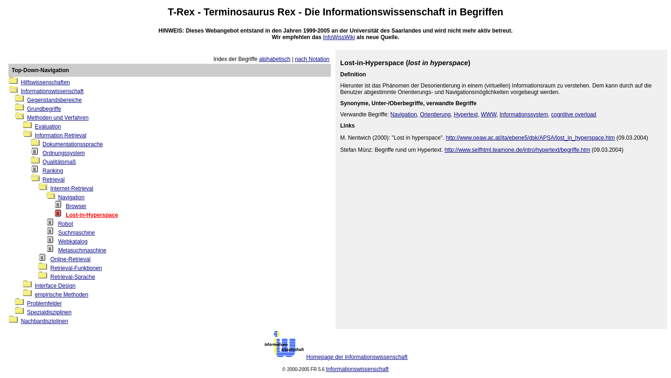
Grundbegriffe (44, 109)
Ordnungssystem (63, 153)
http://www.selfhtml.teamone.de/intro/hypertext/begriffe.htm (517, 150)
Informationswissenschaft (384, 12)
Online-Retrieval (70, 259)
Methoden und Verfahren (58, 118)
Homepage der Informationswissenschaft (356, 357)
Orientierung (435, 114)
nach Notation (312, 59)
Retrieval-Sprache (72, 277)
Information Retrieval (61, 135)
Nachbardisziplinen (44, 321)
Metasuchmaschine (82, 250)
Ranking (52, 171)
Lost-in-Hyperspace (92, 215)
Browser (76, 206)
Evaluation (48, 126)
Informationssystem (524, 114)
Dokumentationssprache (72, 144)
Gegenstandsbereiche (54, 100)
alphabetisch (274, 59)
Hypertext (466, 114)
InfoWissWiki (339, 37)
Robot (65, 224)
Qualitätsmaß (58, 162)
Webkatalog (73, 241)
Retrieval (53, 179)
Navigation (71, 197)
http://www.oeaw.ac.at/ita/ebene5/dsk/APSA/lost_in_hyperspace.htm (530, 138)
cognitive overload (573, 114)
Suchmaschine (76, 233)
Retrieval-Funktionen (76, 268)
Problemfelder (44, 303)
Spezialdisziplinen (49, 312)
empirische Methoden (62, 294)
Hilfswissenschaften (45, 82)
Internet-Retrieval (71, 188)
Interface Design (55, 286)
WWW (488, 114)
